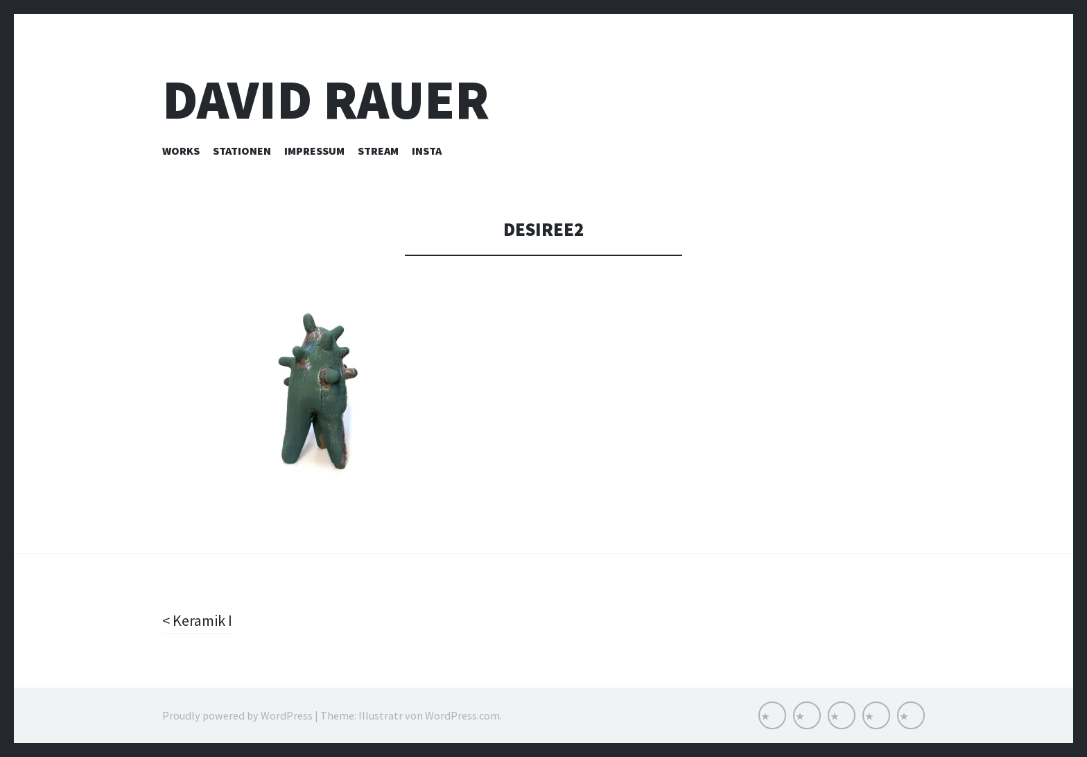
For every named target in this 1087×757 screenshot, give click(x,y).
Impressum (314, 151)
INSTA (427, 151)
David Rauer (325, 99)
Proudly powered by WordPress (237, 715)
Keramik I (201, 620)
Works (181, 151)
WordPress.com (462, 715)
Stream (378, 151)
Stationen (242, 151)
